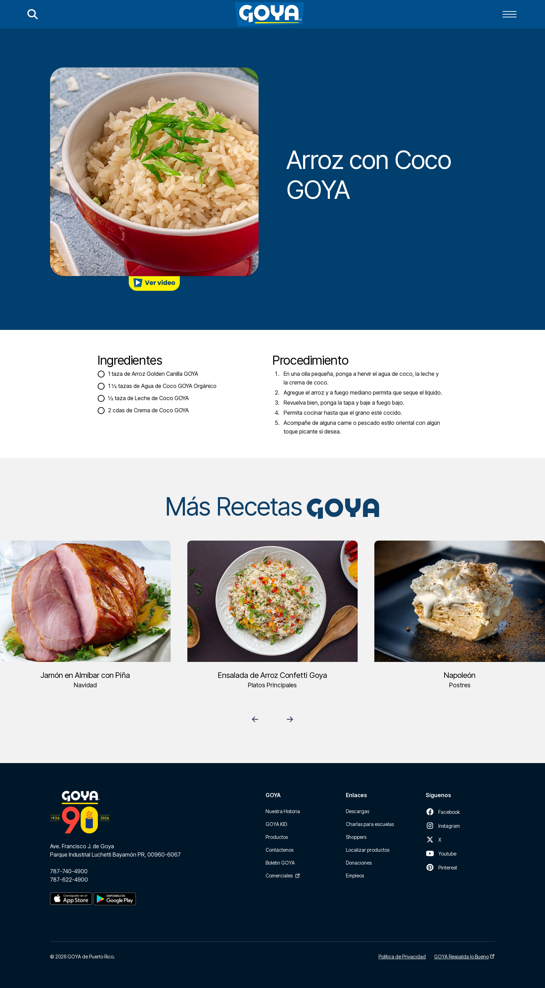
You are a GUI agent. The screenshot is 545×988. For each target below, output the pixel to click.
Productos (277, 837)
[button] (509, 14)
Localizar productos (367, 850)
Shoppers (356, 837)
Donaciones (359, 863)
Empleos (355, 875)
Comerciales (279, 875)
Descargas (357, 811)
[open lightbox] (154, 283)
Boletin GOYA (280, 863)
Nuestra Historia (283, 811)
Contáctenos (279, 850)
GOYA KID (276, 824)
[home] (269, 14)
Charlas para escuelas (370, 824)
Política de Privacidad (402, 956)
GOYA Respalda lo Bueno (461, 956)
